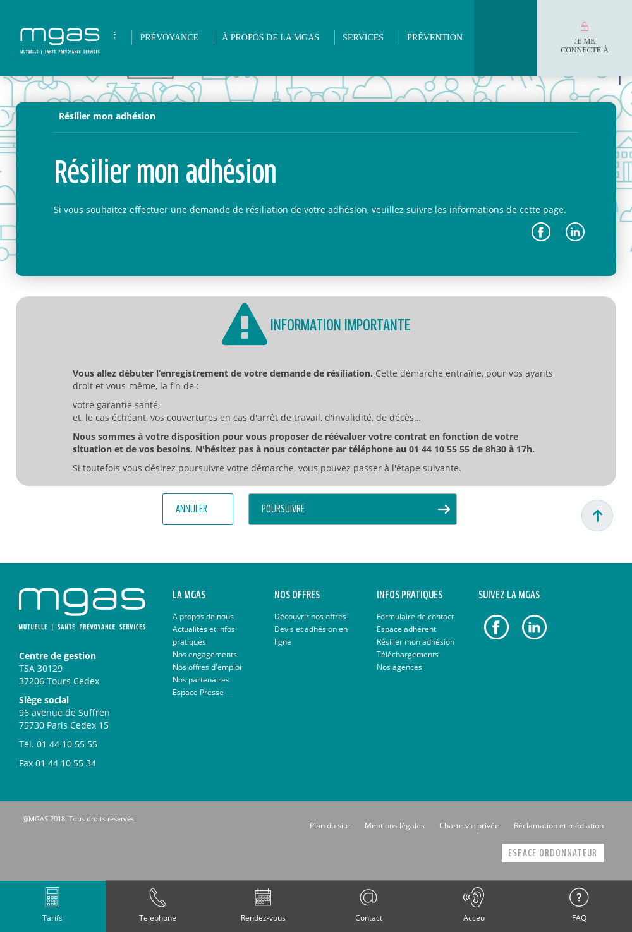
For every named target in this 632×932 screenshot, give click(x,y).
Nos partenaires (201, 679)
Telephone (157, 917)
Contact (368, 917)
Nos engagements (205, 654)
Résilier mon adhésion (107, 116)
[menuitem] (169, 38)
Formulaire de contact (415, 616)
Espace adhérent (406, 629)
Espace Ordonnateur (552, 853)
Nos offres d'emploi (207, 667)
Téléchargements (408, 654)
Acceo (474, 917)
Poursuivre (283, 509)
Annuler (191, 509)
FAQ (579, 917)
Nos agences (399, 667)
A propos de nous (203, 616)
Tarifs (52, 917)
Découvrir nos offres (310, 616)
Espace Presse (198, 692)
